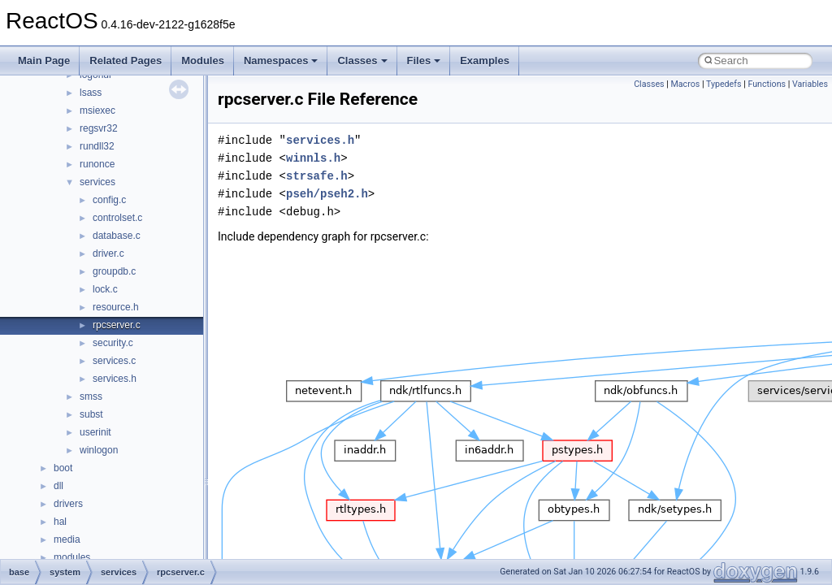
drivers (68, 503)
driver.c (108, 253)
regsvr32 (99, 128)
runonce (97, 164)
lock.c (105, 289)
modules (72, 557)
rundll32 (97, 146)
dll (58, 486)
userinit (95, 432)
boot (63, 468)
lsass (91, 92)
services (97, 182)
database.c (117, 235)
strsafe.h (317, 176)
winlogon (99, 450)
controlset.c (117, 217)
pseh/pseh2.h (327, 194)
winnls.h (313, 158)
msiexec (97, 110)
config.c (109, 200)
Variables (810, 84)
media (67, 539)
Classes (362, 60)
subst (91, 414)
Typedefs (724, 84)
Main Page (44, 60)
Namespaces (281, 60)
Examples (484, 60)
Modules (202, 60)
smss (91, 396)
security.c (113, 343)
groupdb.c (114, 271)
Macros (685, 84)
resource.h (116, 307)
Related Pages (125, 60)
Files (424, 60)
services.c (114, 360)
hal (60, 521)
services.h (114, 378)
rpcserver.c (117, 325)
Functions (767, 84)
